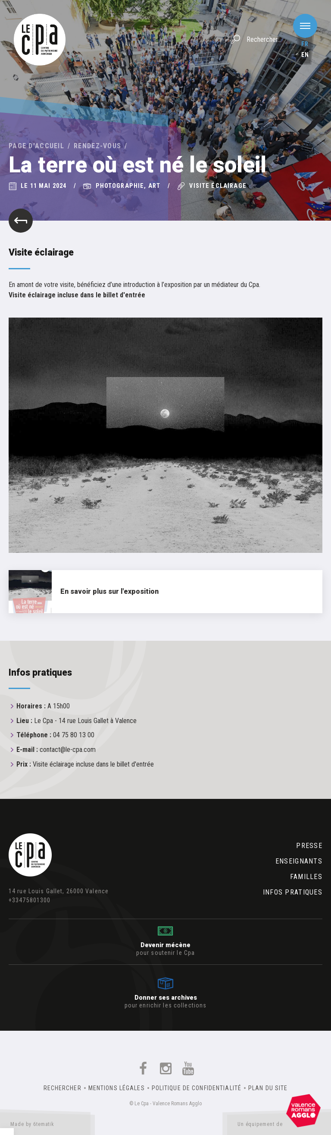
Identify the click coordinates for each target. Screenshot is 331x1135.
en (305, 54)
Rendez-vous (97, 146)
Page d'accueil (36, 146)
